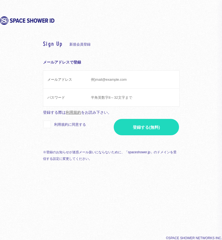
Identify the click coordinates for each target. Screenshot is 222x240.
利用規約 (73, 112)
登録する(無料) (146, 127)
